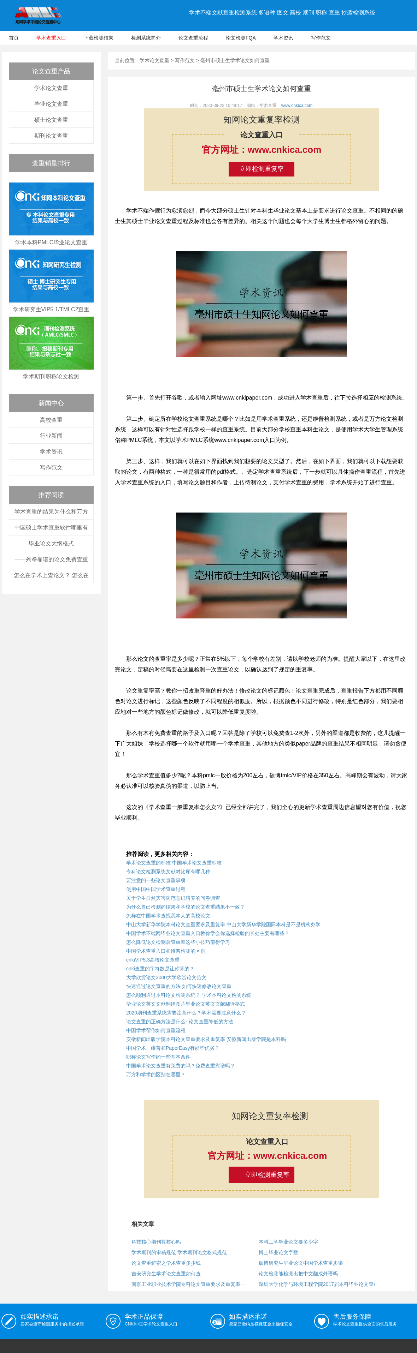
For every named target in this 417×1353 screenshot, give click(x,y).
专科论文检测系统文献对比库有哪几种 (168, 871)
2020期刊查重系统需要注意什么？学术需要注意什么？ (186, 1013)
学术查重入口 (51, 38)
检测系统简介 (146, 38)
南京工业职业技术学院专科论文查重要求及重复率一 (188, 1284)
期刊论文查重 (51, 136)
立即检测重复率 (261, 168)
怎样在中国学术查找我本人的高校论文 (168, 915)
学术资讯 (283, 38)
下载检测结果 (98, 38)
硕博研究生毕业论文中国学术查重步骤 (301, 1263)
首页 (14, 38)
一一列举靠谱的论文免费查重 (51, 559)
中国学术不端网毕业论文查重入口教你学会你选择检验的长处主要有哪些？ (207, 933)
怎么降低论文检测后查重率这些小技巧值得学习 (178, 942)
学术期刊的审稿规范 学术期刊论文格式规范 (179, 1252)
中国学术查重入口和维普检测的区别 (165, 951)
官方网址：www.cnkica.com (262, 149)
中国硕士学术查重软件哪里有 (51, 528)
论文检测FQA (241, 38)
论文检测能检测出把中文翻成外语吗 (298, 1273)
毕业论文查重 (51, 104)
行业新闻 (51, 436)
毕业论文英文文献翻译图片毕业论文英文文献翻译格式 (185, 1004)
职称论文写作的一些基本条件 (158, 1057)
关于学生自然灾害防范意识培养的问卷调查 (173, 898)
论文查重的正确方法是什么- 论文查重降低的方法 (179, 1021)
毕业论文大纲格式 (51, 543)
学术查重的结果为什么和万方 (51, 512)
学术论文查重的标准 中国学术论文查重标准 (174, 863)
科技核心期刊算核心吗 (156, 1242)
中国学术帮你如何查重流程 (156, 1030)
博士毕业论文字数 (278, 1252)
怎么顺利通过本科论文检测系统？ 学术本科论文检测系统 (188, 995)
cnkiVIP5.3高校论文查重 (153, 960)
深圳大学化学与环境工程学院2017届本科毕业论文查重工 (321, 1284)
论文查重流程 (193, 38)
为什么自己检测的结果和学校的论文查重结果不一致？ (185, 907)
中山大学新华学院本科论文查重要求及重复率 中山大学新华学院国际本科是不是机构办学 (223, 924)
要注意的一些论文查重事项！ (158, 880)
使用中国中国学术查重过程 (156, 889)
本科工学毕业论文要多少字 (288, 1242)
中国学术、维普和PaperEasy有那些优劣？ (172, 1048)
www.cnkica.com (297, 105)
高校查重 (51, 420)
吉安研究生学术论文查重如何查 (166, 1273)
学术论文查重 (51, 88)
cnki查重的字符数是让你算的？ (160, 968)
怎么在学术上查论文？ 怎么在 (51, 575)
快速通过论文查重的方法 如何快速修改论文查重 (178, 986)
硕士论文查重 (51, 120)
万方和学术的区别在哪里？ (156, 1074)
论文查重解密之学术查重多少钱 (166, 1263)
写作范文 (321, 38)
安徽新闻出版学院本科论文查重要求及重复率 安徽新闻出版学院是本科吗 (206, 1039)
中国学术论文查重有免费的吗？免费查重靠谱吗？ (180, 1065)
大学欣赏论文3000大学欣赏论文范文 (166, 977)
